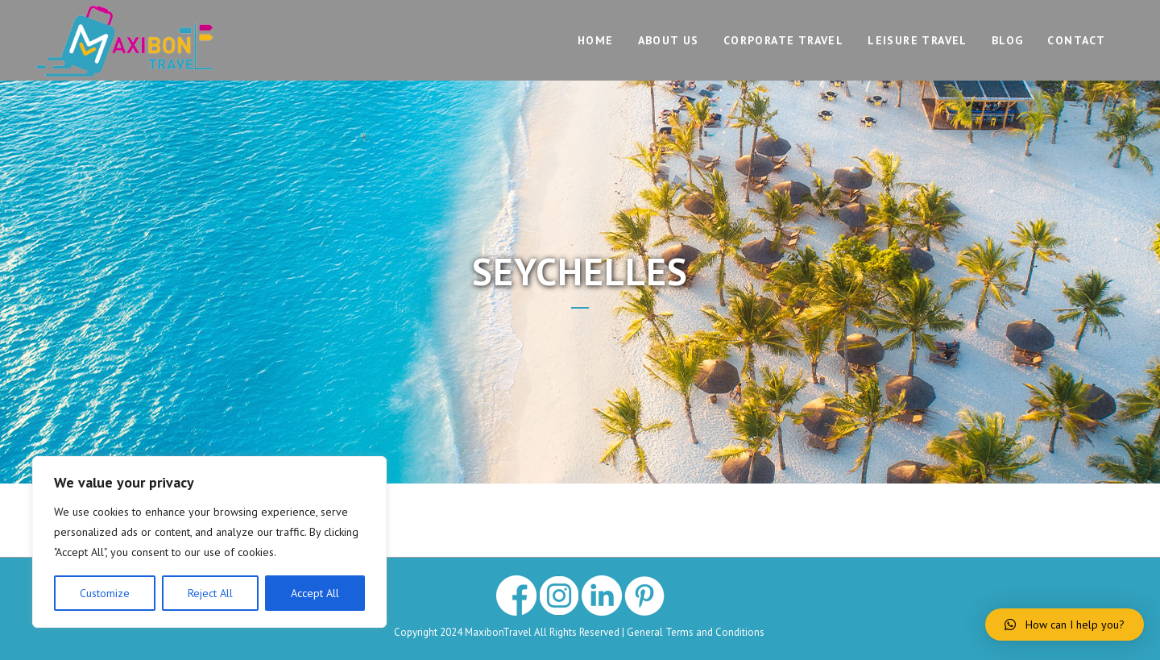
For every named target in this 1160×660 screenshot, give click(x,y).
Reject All (210, 593)
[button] (1064, 624)
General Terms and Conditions (697, 632)
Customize (105, 593)
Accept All (315, 593)
